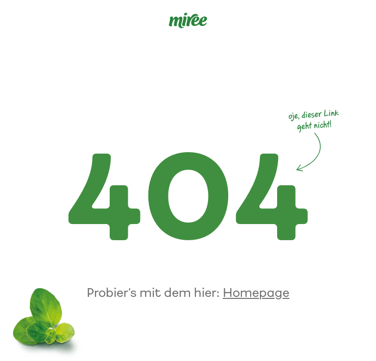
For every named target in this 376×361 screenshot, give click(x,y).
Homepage (256, 292)
